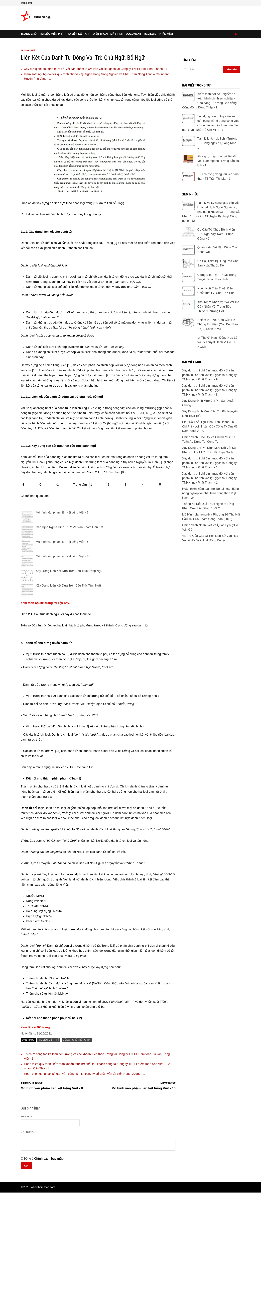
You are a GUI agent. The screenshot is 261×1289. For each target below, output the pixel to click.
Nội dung (28, 1228)
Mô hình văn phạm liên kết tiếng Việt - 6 (62, 609)
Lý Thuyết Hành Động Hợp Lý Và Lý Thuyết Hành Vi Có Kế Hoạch (217, 454)
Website (26, 1213)
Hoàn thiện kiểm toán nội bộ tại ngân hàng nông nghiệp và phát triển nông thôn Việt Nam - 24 (210, 605)
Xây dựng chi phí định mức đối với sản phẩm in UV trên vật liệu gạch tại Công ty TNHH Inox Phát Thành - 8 (209, 502)
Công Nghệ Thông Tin (76, 1136)
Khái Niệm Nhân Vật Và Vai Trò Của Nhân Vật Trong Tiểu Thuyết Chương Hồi (218, 419)
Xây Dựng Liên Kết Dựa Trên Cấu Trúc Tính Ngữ (68, 682)
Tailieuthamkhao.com (42, 1283)
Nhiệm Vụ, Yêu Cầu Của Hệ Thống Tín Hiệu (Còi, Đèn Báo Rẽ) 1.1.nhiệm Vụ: (217, 436)
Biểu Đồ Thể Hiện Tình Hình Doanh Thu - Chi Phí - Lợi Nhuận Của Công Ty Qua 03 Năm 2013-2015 (210, 538)
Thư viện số (73, 83)
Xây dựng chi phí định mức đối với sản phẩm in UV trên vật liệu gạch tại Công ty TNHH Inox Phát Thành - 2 (209, 575)
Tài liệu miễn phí (50, 83)
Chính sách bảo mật (48, 1255)
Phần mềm (166, 83)
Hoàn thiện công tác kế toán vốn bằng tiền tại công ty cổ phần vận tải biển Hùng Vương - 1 (84, 1170)
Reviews (150, 83)
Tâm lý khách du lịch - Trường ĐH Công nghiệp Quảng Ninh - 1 (217, 239)
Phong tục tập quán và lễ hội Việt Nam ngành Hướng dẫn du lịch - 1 (218, 257)
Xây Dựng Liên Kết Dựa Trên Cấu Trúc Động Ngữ (69, 667)
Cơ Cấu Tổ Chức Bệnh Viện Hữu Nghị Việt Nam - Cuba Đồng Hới (216, 334)
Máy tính (116, 83)
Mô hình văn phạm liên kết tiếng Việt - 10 (63, 652)
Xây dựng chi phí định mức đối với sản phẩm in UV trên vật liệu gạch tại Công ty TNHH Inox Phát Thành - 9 (209, 487)
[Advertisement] (130, 54)
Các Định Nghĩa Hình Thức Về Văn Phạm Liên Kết (69, 623)
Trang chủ (26, 2)
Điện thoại (100, 83)
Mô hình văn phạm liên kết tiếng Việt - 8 (62, 638)
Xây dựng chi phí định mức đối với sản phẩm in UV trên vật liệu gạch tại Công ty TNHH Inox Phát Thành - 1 (95, 165)
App (87, 83)
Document (133, 83)
